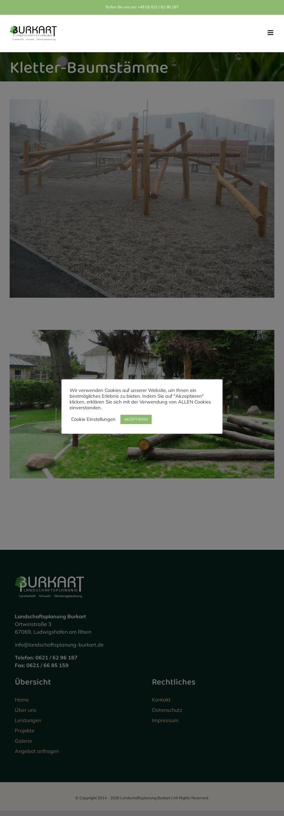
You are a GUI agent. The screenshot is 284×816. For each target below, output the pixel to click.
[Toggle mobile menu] (271, 32)
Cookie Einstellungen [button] (93, 419)
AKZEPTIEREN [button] (136, 419)
